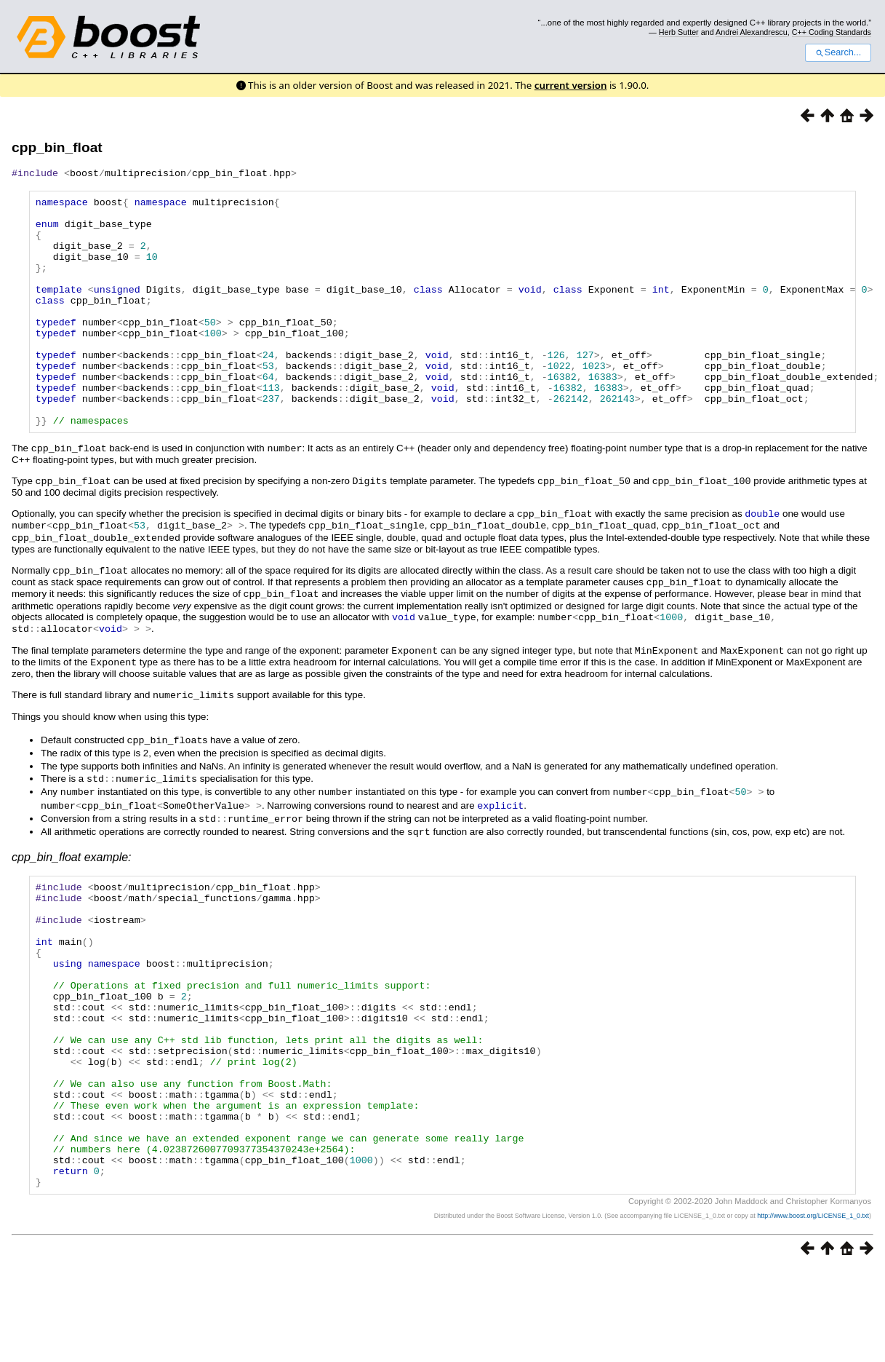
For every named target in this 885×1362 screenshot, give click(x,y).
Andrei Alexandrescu (752, 32)
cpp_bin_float (57, 147)
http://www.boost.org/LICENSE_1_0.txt (813, 1308)
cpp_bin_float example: (72, 888)
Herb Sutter (679, 32)
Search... (838, 52)
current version (570, 85)
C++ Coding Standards (831, 32)
